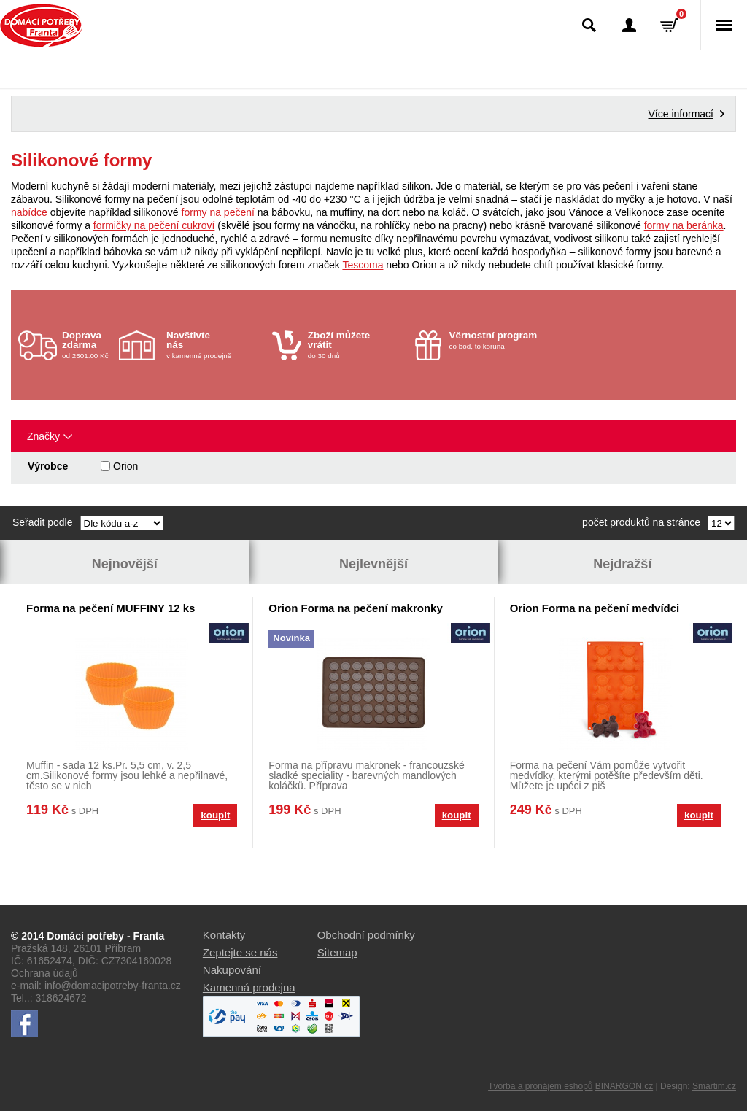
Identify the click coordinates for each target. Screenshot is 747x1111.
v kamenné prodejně (215, 345)
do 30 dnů (357, 345)
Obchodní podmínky (366, 935)
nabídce (29, 212)
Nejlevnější (373, 564)
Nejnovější (125, 564)
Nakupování (232, 970)
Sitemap (337, 952)
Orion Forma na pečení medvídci (595, 608)
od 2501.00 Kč (88, 345)
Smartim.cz (714, 1086)
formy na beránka (684, 225)
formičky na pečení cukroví (154, 225)
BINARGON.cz (624, 1086)
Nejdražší (622, 564)
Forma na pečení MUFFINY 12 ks (110, 608)
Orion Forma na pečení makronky (355, 608)
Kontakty (224, 935)
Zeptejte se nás (240, 952)
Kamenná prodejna (249, 987)
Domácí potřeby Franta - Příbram (41, 25)
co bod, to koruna (498, 340)
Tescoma (362, 265)
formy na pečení (218, 212)
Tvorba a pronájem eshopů (540, 1086)
